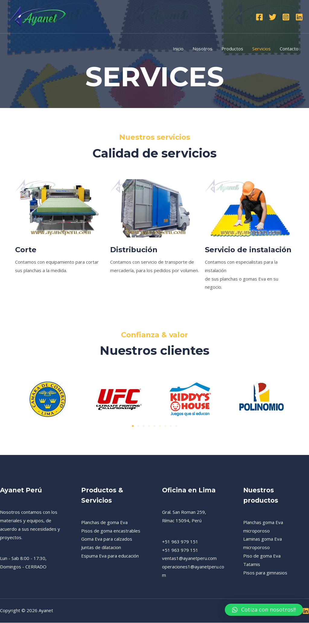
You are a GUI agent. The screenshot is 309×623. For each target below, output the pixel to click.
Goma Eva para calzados (106, 539)
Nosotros (202, 49)
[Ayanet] (36, 16)
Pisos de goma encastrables (110, 531)
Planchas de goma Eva (104, 523)
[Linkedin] (299, 17)
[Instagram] (286, 17)
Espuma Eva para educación (110, 556)
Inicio (178, 49)
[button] (133, 426)
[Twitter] (272, 17)
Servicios (261, 49)
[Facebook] (259, 17)
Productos (232, 49)
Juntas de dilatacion (101, 548)
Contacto (289, 49)
